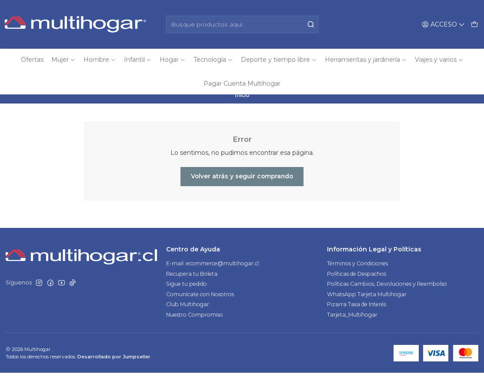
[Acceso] (443, 24)
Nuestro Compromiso (194, 323)
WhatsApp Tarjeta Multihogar (367, 302)
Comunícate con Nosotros (200, 302)
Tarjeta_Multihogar (352, 323)
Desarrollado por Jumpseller (113, 365)
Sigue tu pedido (186, 292)
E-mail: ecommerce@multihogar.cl (212, 271)
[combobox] (242, 24)
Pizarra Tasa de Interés (356, 312)
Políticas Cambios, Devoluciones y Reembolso (387, 292)
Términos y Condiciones (357, 271)
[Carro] (474, 24)
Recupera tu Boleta (191, 282)
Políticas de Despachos (356, 282)
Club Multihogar (187, 312)
